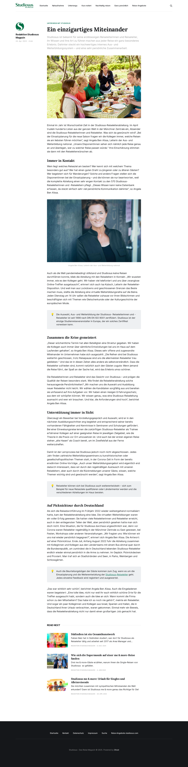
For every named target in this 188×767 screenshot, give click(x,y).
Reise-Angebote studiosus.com (124, 733)
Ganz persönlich (121, 5)
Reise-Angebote (139, 5)
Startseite (44, 5)
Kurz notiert (86, 5)
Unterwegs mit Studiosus (58, 23)
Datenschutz (78, 733)
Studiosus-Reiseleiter (116, 574)
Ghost (116, 750)
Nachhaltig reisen (103, 5)
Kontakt (65, 733)
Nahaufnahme (58, 5)
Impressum (93, 733)
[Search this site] (171, 6)
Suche (104, 733)
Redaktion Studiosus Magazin (27, 36)
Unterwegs (72, 5)
